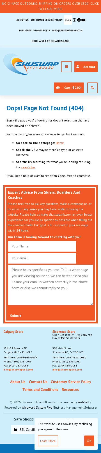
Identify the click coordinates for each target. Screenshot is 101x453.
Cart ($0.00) (68, 88)
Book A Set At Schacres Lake (50, 41)
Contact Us (38, 381)
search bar (28, 167)
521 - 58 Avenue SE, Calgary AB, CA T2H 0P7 (17, 342)
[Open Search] (92, 87)
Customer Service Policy (47, 20)
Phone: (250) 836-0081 (66, 361)
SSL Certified (26, 429)
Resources (70, 389)
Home (60, 143)
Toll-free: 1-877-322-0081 (69, 357)
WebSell (83, 402)
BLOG (68, 20)
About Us (22, 20)
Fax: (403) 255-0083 (15, 365)
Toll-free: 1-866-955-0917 (34, 30)
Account (85, 67)
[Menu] (66, 66)
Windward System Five (37, 407)
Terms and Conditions (40, 389)
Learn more (48, 441)
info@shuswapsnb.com (67, 30)
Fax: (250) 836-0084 (64, 365)
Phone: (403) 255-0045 (17, 361)
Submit (15, 316)
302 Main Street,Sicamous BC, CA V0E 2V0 (75, 342)
